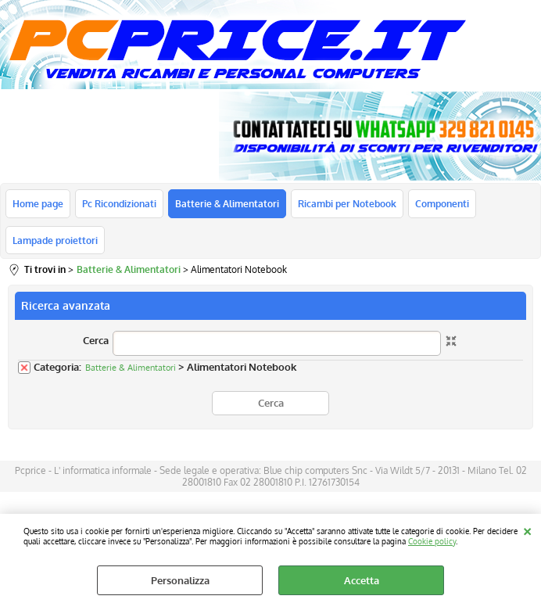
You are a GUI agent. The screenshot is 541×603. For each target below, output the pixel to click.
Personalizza (180, 580)
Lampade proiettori (55, 240)
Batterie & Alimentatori (227, 203)
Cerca (96, 340)
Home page (38, 203)
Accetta (361, 580)
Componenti (442, 203)
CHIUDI (527, 529)
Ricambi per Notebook (347, 203)
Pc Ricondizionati (119, 203)
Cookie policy (432, 541)
